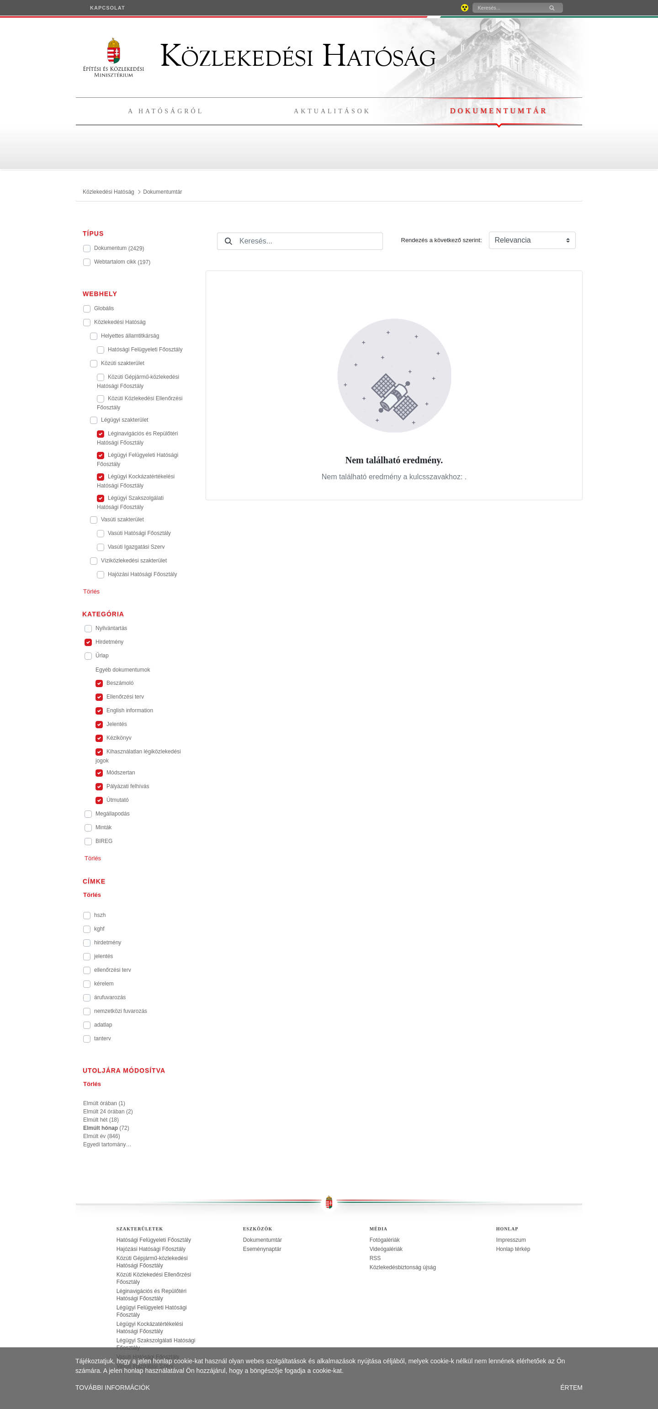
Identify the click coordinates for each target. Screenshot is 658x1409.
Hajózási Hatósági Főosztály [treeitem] (151, 1249)
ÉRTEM (571, 1387)
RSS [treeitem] (375, 1258)
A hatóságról (166, 111)
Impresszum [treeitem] (511, 1240)
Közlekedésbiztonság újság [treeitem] (403, 1267)
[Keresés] (506, 8)
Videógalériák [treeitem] (386, 1249)
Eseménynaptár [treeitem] (262, 1249)
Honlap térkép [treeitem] (513, 1249)
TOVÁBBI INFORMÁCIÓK (112, 1387)
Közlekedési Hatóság (259, 55)
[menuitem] (108, 8)
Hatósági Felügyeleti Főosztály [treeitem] (154, 1240)
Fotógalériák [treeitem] (385, 1240)
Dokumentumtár (499, 111)
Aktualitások (332, 111)
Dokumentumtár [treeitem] (262, 1240)
